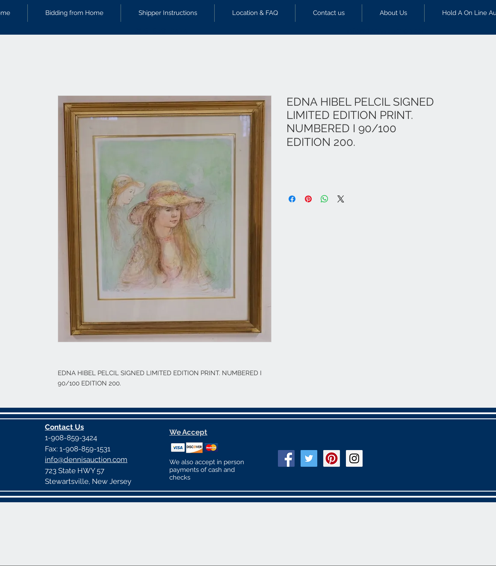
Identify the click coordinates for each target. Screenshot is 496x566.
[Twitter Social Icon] (309, 458)
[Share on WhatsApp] (324, 199)
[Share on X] (341, 199)
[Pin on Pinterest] (308, 199)
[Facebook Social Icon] (286, 458)
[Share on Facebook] (292, 199)
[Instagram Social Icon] (354, 458)
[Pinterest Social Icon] (331, 458)
